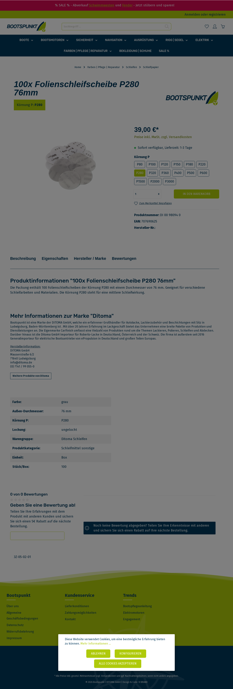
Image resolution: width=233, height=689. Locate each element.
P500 (190, 173)
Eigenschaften (61, 256)
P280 (139, 173)
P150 (176, 164)
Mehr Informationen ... (95, 644)
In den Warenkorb (197, 194)
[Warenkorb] (222, 26)
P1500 (140, 181)
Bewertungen (139, 256)
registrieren (217, 15)
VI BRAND (143, 677)
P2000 (154, 181)
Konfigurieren (130, 653)
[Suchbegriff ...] (112, 26)
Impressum (14, 633)
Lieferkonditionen (77, 601)
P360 (165, 173)
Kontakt (70, 614)
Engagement (131, 614)
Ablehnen (98, 653)
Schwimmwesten (101, 5)
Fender (127, 5)
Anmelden (192, 15)
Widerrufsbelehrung (20, 626)
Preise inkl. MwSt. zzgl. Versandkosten (163, 137)
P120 (164, 164)
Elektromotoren (133, 607)
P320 (152, 173)
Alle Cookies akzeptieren (118, 663)
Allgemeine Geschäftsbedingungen (22, 610)
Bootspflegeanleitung (137, 601)
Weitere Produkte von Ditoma (31, 370)
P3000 (169, 181)
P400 (177, 173)
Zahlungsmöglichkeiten (80, 607)
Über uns (13, 601)
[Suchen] (167, 26)
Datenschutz (15, 619)
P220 (202, 164)
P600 (203, 173)
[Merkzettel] (206, 26)
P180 (189, 164)
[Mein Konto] (214, 26)
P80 (140, 164)
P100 (152, 164)
